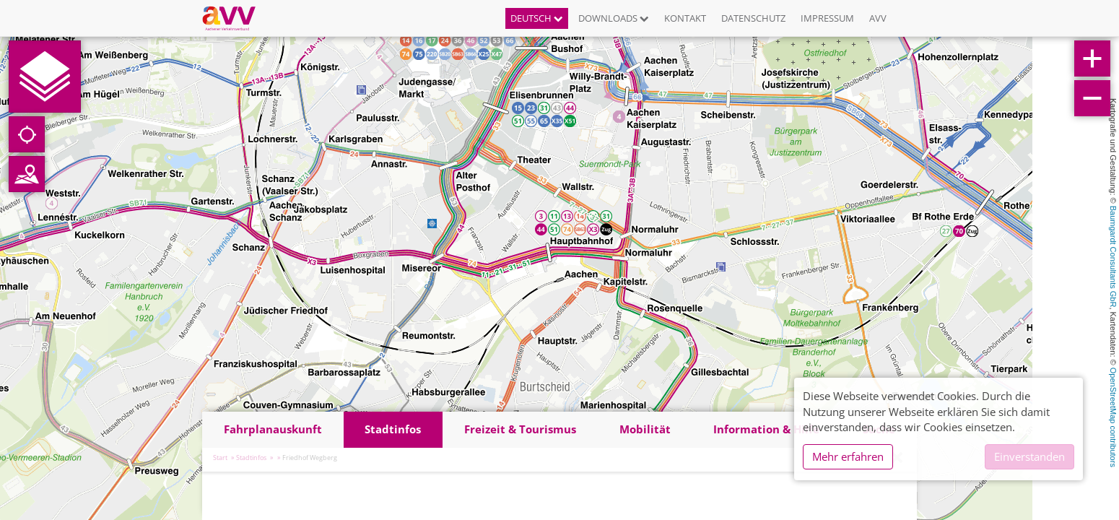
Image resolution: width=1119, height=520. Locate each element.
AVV (878, 18)
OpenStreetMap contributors (1113, 417)
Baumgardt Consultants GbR (1113, 257)
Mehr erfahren (848, 456)
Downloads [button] (613, 18)
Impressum (827, 18)
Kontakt (685, 18)
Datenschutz (753, 18)
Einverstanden (1029, 456)
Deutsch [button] (536, 18)
